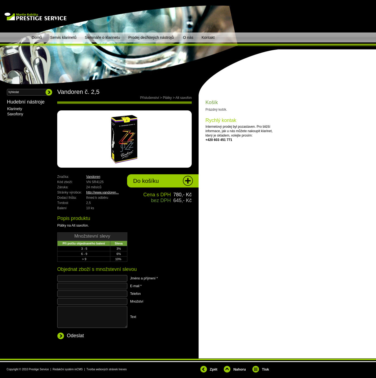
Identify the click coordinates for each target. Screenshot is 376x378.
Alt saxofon (183, 98)
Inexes (123, 369)
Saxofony (15, 114)
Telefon (135, 294)
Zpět (213, 369)
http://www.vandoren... (102, 192)
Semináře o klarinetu (102, 37)
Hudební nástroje (26, 102)
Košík (211, 102)
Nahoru (239, 369)
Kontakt (208, 37)
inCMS (79, 369)
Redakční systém (63, 369)
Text (133, 317)
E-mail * (136, 286)
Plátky (167, 98)
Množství (136, 301)
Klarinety (14, 109)
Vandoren (93, 177)
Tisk (265, 369)
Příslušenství (149, 98)
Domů (37, 37)
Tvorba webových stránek (102, 369)
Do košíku (146, 181)
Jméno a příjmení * (144, 278)
